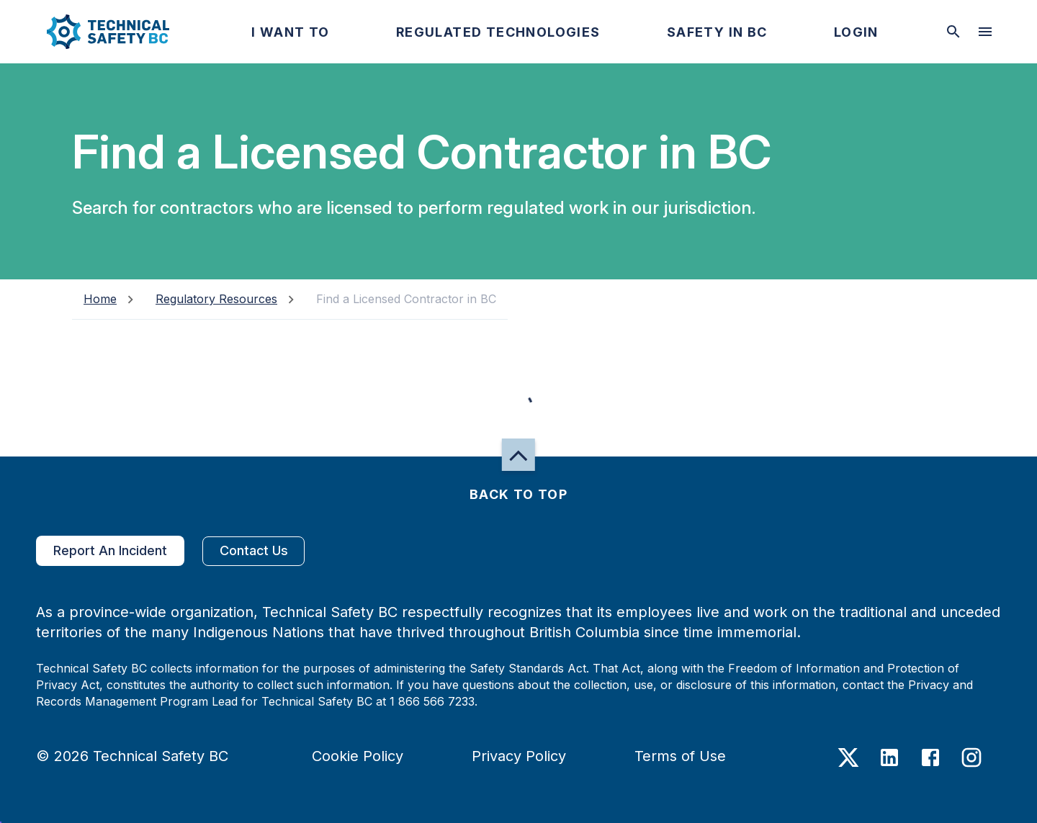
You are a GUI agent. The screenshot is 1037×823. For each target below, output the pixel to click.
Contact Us (253, 551)
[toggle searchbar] (953, 32)
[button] (96, 31)
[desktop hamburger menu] (985, 32)
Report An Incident (110, 551)
